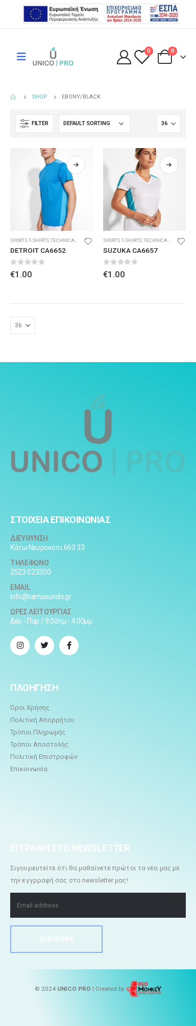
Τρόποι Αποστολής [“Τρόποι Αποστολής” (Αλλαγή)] (39, 744)
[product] (51, 189)
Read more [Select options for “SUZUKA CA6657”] (169, 165)
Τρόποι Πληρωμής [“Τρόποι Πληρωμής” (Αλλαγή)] (37, 732)
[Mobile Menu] (21, 56)
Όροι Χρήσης (30, 707)
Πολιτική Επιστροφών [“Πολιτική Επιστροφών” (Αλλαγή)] (44, 756)
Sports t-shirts (29, 240)
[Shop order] (94, 123)
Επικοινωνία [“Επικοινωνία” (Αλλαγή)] (28, 769)
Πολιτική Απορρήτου (42, 720)
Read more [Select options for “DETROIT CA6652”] (76, 165)
